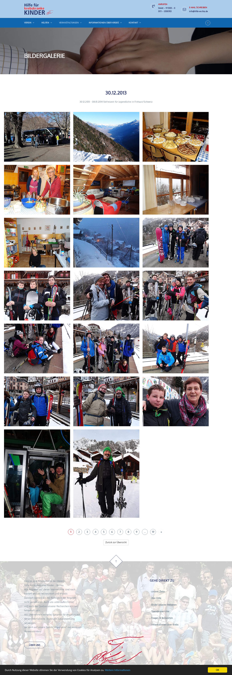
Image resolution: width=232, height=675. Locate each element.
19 (153, 532)
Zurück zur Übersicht (116, 542)
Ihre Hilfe (155, 598)
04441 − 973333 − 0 (166, 8)
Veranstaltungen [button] (70, 22)
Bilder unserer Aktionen (163, 604)
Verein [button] (29, 22)
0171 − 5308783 (165, 11)
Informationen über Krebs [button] (105, 22)
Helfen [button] (46, 22)
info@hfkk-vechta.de (198, 11)
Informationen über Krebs (164, 624)
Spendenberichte (159, 611)
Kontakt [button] (135, 22)
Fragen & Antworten (161, 618)
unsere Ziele (157, 591)
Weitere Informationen (117, 670)
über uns (34, 645)
